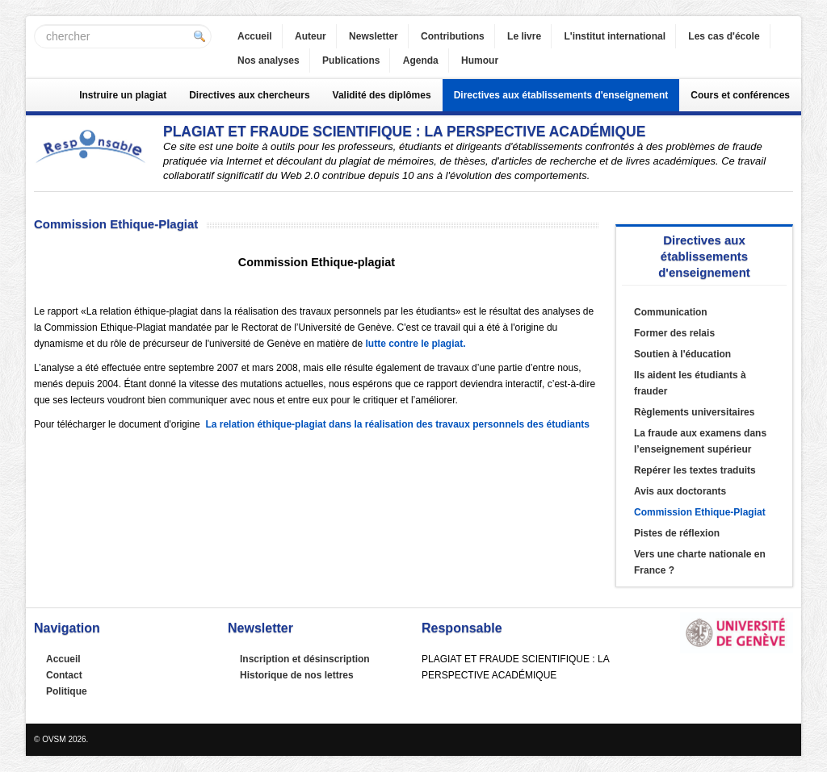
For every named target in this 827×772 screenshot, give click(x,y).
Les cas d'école (723, 36)
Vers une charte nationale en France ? (700, 562)
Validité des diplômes (382, 95)
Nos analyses (268, 60)
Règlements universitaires (694, 412)
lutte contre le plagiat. (416, 343)
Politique (66, 691)
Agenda (421, 60)
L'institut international (614, 36)
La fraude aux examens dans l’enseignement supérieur (700, 441)
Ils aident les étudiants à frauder (690, 383)
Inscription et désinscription (305, 659)
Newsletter (373, 36)
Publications (351, 60)
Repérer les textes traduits (695, 470)
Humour (479, 60)
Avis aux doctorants (680, 491)
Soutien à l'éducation (682, 354)
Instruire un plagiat (122, 95)
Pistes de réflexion (677, 533)
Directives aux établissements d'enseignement (561, 95)
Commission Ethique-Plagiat (700, 512)
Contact (64, 675)
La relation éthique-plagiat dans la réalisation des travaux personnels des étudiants (397, 424)
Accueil (254, 36)
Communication (670, 312)
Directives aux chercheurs (249, 95)
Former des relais (674, 333)
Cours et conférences (740, 95)
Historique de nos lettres (297, 675)
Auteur (310, 36)
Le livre (524, 36)
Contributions (453, 36)
